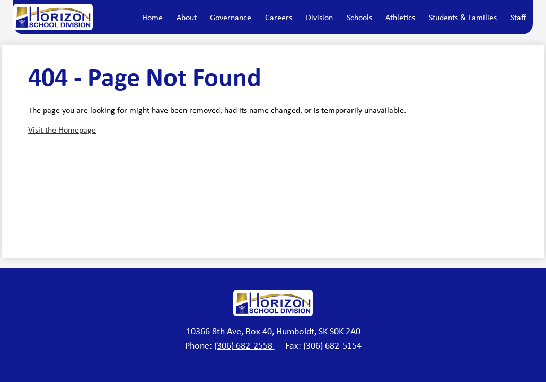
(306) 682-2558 (244, 345)
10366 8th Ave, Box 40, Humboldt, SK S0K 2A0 (273, 331)
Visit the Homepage (62, 129)
